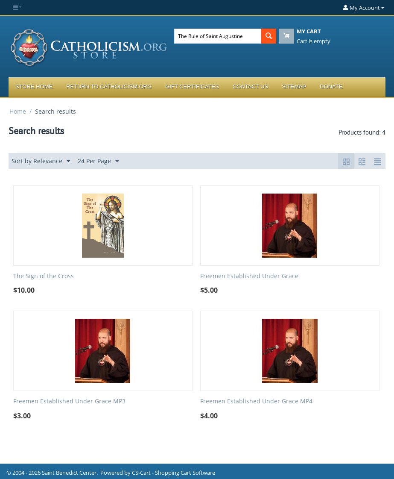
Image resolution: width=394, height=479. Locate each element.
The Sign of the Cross (43, 276)
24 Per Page (98, 161)
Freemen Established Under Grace (249, 276)
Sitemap (294, 86)
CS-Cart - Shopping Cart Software (173, 472)
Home (17, 111)
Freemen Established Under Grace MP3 (69, 401)
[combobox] (217, 36)
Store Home (34, 86)
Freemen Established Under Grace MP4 (256, 401)
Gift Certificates (192, 86)
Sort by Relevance (41, 161)
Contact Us (250, 86)
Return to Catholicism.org (109, 86)
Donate (331, 86)
